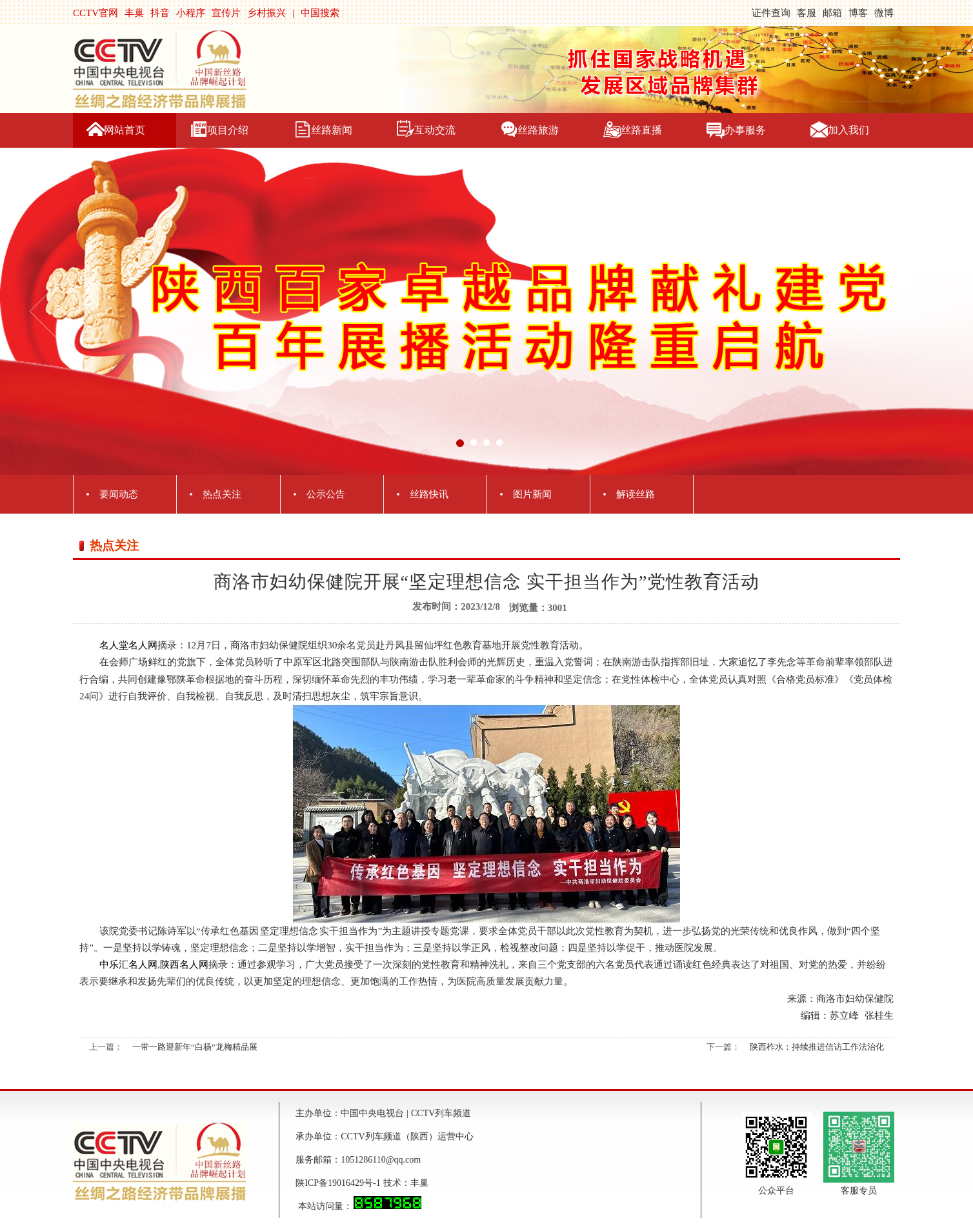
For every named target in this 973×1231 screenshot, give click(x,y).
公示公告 (325, 494)
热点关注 (222, 494)
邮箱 (832, 13)
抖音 (160, 13)
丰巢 (134, 13)
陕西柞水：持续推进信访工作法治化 (817, 1047)
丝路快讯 (429, 494)
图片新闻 (532, 494)
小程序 (190, 13)
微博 (884, 13)
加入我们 (848, 130)
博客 (858, 13)
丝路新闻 (331, 130)
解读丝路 (635, 494)
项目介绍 (227, 130)
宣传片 (226, 13)
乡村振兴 (266, 13)
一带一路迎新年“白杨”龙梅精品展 (194, 1047)
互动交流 (435, 130)
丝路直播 (641, 130)
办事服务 (745, 130)
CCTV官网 (95, 13)
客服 (806, 13)
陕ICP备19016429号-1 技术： (353, 1183)
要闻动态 (118, 494)
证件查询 (771, 13)
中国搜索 (320, 13)
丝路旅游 (538, 130)
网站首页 (124, 130)
